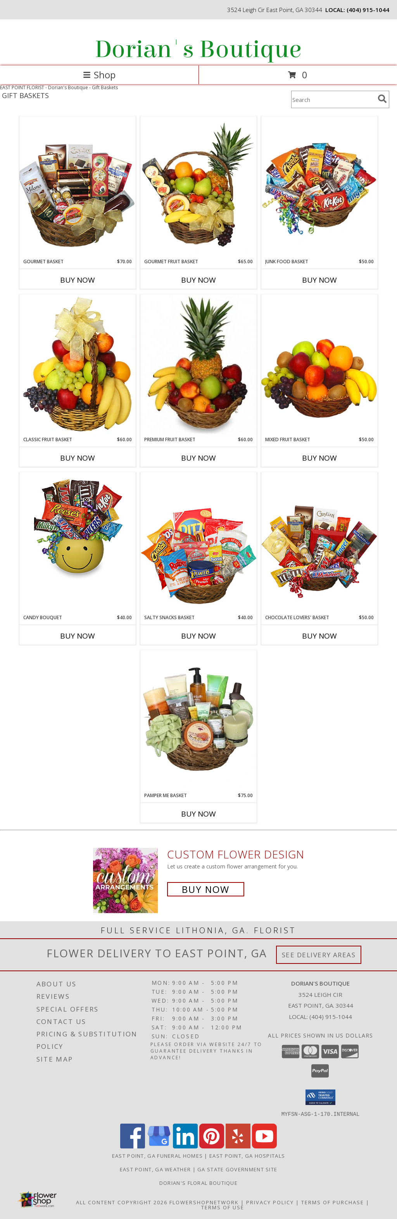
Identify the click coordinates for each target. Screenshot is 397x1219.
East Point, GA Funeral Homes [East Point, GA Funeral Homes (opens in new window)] (157, 1155)
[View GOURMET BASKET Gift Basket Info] (77, 187)
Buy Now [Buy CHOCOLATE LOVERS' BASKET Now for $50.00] (319, 636)
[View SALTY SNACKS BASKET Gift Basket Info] (198, 543)
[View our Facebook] (132, 1146)
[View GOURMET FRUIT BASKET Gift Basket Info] (198, 187)
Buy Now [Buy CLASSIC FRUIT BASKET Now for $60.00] (77, 458)
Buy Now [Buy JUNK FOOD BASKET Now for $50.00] (319, 280)
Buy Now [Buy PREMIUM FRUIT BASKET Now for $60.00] (198, 458)
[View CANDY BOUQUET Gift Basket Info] (77, 528)
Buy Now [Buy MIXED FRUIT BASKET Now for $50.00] (319, 458)
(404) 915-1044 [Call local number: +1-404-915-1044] (368, 10)
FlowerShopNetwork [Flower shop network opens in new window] (204, 1201)
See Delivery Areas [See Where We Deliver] (319, 954)
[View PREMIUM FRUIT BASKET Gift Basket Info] (198, 365)
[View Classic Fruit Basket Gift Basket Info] (77, 365)
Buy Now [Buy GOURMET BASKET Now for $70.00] (77, 280)
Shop (99, 74)
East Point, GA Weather (155, 1168)
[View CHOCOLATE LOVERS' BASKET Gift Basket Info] (319, 543)
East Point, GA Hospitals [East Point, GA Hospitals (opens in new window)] (247, 1155)
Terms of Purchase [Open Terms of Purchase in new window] (332, 1201)
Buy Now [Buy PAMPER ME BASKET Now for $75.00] (198, 814)
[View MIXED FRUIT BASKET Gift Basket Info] (319, 365)
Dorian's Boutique (198, 49)
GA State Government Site (237, 1168)
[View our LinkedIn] (185, 1146)
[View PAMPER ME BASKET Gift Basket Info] (198, 721)
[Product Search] (333, 99)
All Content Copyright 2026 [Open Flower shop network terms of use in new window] (121, 1201)
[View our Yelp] (238, 1146)
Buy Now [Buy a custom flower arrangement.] (206, 889)
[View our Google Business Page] (159, 1146)
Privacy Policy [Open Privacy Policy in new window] (270, 1201)
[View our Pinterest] (211, 1146)
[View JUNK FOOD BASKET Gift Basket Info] (319, 187)
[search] (382, 99)
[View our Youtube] (264, 1146)
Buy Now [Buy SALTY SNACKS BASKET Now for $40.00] (198, 636)
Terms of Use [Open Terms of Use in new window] (222, 1206)
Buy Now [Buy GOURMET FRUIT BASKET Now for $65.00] (198, 280)
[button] (320, 1097)
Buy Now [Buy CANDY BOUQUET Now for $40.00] (77, 636)
